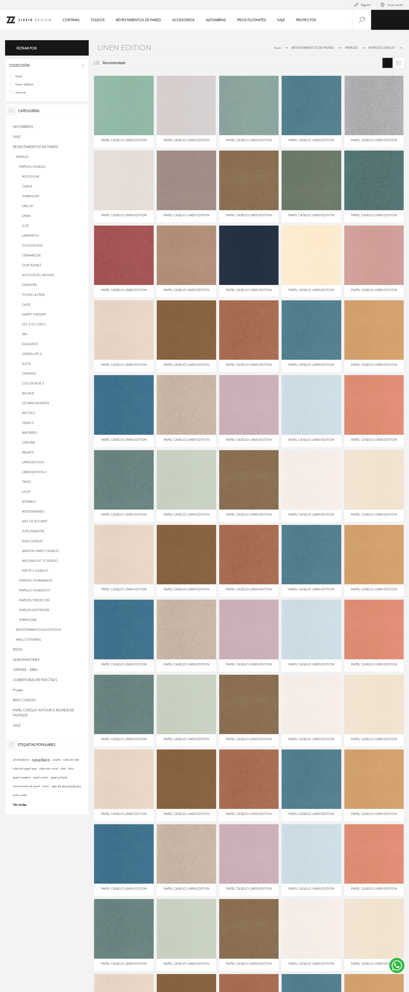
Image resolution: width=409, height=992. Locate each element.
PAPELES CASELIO (32, 166)
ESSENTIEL (29, 284)
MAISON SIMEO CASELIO (40, 550)
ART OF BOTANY (34, 521)
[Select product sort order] (119, 63)
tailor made (20, 795)
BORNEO (29, 501)
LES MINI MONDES (35, 403)
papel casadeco (22, 777)
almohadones (21, 759)
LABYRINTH (30, 235)
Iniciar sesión (395, 5)
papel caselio (40, 777)
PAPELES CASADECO (34, 590)
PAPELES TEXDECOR (34, 600)
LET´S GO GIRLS (34, 324)
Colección (19, 65)
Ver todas (19, 804)
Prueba (18, 689)
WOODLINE (30, 176)
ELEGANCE (30, 344)
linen (18, 76)
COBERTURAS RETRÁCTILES (35, 679)
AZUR (26, 363)
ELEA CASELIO (32, 541)
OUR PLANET (31, 265)
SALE (17, 136)
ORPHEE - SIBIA (25, 669)
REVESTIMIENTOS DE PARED (35, 146)
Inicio (277, 47)
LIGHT (26, 491)
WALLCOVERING (28, 639)
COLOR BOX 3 (33, 383)
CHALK (27, 186)
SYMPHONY (30, 196)
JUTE (25, 225)
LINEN (26, 215)
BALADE (28, 393)
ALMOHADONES (26, 659)
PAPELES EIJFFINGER (34, 610)
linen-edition (24, 84)
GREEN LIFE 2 (32, 353)
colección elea (71, 760)
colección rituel (48, 768)
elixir (71, 768)
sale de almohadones (66, 786)
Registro (366, 5)
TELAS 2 (28, 422)
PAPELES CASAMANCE (35, 580)
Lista (399, 63)
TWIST (26, 481)
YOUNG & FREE (33, 294)
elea (63, 768)
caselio (57, 759)
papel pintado (59, 777)
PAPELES (22, 156)
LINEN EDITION (33, 462)
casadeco (41, 759)
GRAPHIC (29, 373)
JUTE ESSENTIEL (33, 531)
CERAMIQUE (31, 255)
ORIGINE (28, 442)
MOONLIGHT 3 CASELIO (40, 560)
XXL (25, 334)
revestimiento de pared (26, 786)
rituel (45, 786)
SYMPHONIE (28, 619)
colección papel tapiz (25, 768)
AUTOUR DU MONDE (38, 275)
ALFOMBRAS (23, 126)
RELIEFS (28, 452)
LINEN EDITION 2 (34, 472)
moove (20, 92)
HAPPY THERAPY (34, 314)
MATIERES (29, 432)
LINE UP (27, 206)
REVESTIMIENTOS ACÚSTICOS (38, 629)
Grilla (387, 63)
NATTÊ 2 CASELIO (35, 570)
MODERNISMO (33, 511)
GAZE (26, 304)
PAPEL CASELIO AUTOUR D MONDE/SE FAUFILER (43, 713)
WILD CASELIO (24, 700)
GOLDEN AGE (32, 245)
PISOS (17, 649)
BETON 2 (28, 412)
